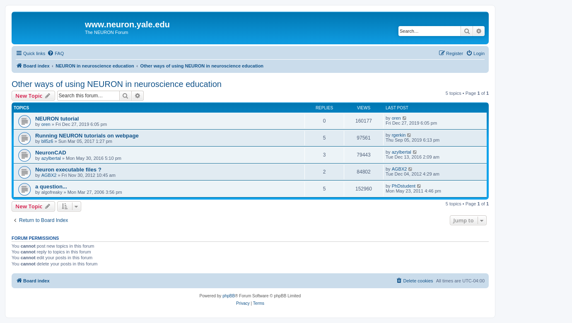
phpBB (228, 296)
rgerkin (399, 135)
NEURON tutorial (57, 119)
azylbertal (51, 158)
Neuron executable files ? (68, 169)
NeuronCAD (50, 152)
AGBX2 (49, 175)
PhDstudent (403, 185)
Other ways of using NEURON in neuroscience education (117, 84)
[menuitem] (55, 53)
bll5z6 (47, 141)
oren (46, 124)
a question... (51, 186)
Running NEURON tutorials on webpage (87, 136)
